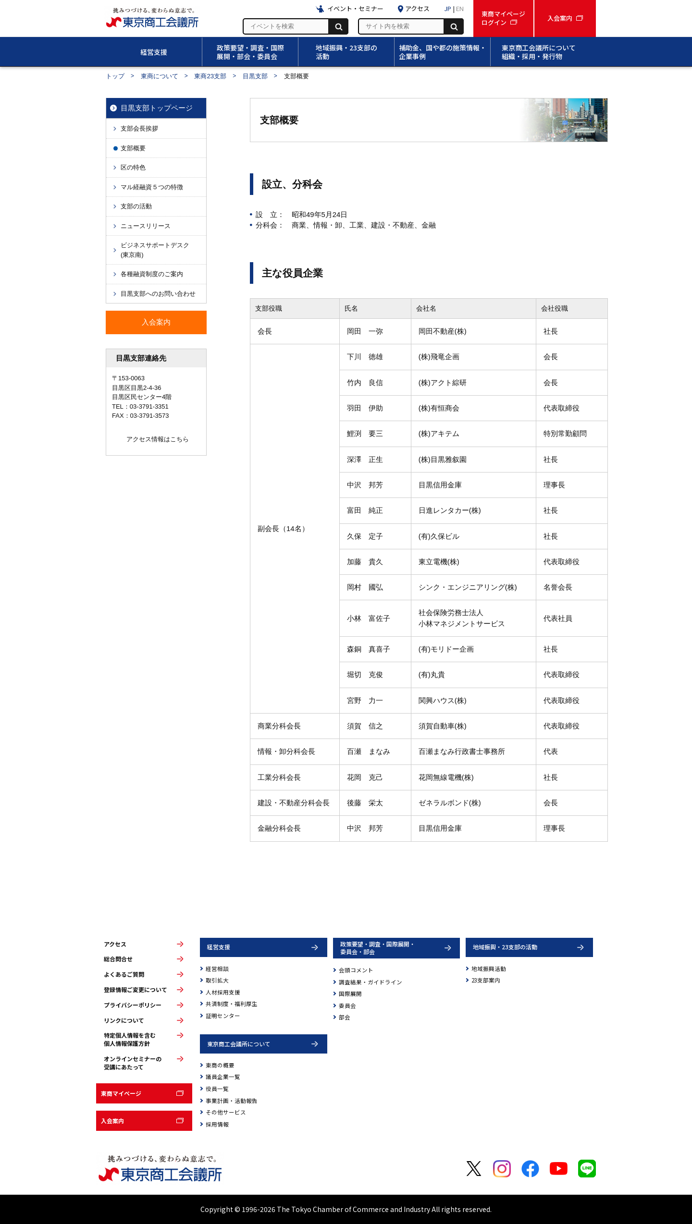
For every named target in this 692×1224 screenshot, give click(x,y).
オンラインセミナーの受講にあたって (132, 1063)
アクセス (115, 944)
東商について (159, 76)
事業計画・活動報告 (232, 1100)
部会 (344, 1017)
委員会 (347, 1005)
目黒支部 (255, 76)
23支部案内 (485, 980)
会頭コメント (356, 970)
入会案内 (112, 1120)
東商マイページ (121, 1093)
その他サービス (226, 1112)
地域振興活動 (488, 968)
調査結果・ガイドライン (370, 982)
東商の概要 (220, 1065)
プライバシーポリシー (132, 1005)
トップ (115, 76)
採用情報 (217, 1124)
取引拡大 (217, 980)
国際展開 (350, 993)
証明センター (223, 1015)
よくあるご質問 (124, 974)
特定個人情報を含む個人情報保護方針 (130, 1039)
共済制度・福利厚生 (232, 1003)
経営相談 (217, 968)
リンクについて (124, 1020)
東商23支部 (210, 76)
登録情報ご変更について (135, 990)
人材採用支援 (223, 992)
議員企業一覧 (223, 1076)
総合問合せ (118, 959)
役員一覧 (217, 1088)
